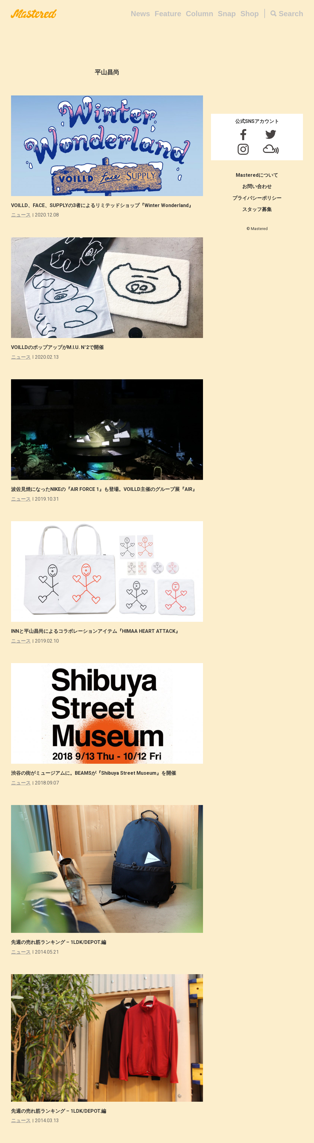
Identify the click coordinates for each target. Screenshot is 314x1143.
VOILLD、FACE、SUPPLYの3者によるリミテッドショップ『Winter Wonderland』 (102, 205)
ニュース (21, 215)
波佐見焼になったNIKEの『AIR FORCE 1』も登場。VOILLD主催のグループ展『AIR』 (104, 489)
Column (199, 13)
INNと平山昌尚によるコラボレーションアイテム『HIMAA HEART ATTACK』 (95, 631)
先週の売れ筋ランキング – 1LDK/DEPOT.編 (58, 942)
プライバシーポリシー (256, 198)
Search (291, 13)
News (140, 13)
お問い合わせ (257, 186)
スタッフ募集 (257, 209)
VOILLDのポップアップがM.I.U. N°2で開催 (57, 347)
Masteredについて (257, 175)
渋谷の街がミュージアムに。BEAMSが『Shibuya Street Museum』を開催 (93, 773)
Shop (249, 13)
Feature (168, 13)
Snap (227, 13)
